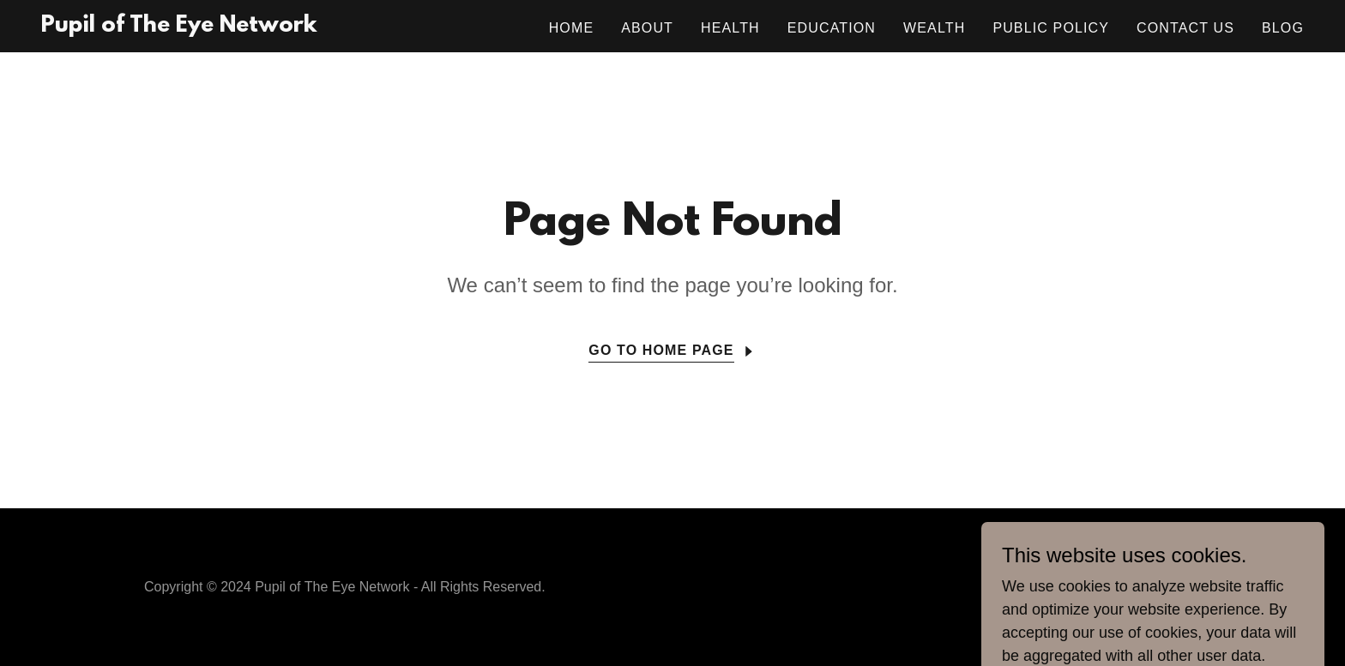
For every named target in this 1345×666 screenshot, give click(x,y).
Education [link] (831, 28)
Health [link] (730, 28)
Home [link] (571, 28)
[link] (179, 26)
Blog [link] (1283, 28)
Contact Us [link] (1185, 28)
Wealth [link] (934, 28)
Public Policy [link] (1050, 28)
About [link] (647, 28)
